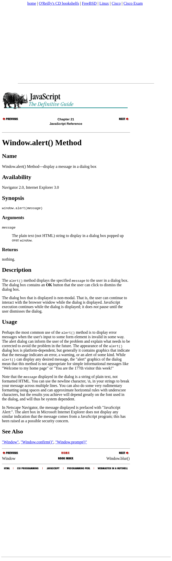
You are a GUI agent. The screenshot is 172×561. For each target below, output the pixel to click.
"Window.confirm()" (37, 443)
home (31, 3)
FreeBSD (89, 3)
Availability (16, 177)
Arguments (13, 218)
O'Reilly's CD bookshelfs (59, 3)
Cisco (116, 3)
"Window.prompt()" (71, 443)
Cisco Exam (133, 3)
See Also (12, 432)
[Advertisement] (86, 44)
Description (16, 270)
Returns (10, 250)
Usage (9, 322)
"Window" (10, 443)
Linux (104, 3)
